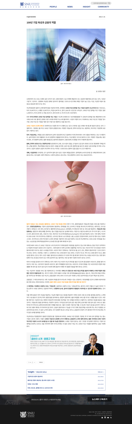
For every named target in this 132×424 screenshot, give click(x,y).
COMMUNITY (103, 6)
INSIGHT (86, 6)
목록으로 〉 (101, 372)
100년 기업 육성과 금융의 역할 (41, 22)
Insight (31, 372)
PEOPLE (53, 6)
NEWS (70, 6)
